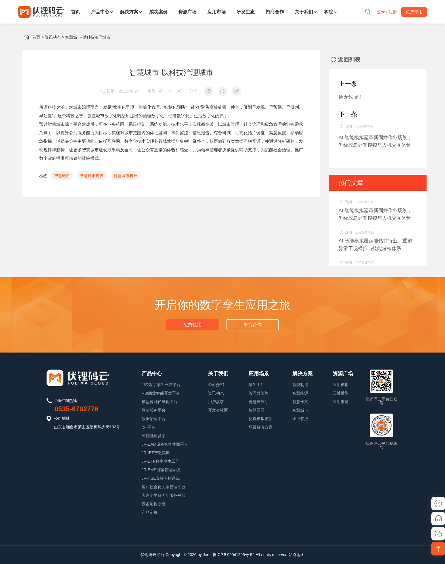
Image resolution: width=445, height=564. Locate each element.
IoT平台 (148, 427)
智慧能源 (300, 393)
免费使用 (192, 324)
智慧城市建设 (94, 149)
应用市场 (216, 11)
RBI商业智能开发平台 (161, 393)
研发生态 (245, 11)
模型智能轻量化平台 (159, 401)
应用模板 (341, 384)
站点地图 (297, 554)
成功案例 (158, 11)
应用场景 (259, 373)
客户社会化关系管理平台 (163, 487)
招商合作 (275, 11)
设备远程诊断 (153, 504)
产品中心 (100, 11)
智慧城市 (56, 124)
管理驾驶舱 (258, 393)
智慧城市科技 (125, 175)
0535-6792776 (76, 409)
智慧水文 (300, 401)
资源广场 (187, 11)
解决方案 (129, 11)
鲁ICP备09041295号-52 (234, 554)
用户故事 (216, 401)
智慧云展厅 (258, 401)
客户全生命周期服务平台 (163, 495)
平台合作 (253, 324)
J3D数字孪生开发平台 (161, 384)
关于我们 (304, 11)
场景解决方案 (260, 427)
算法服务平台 (153, 410)
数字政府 (47, 158)
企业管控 (300, 418)
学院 (328, 11)
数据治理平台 (153, 418)
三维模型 (341, 393)
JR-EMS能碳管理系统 (161, 469)
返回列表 (345, 59)
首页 (75, 11)
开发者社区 (218, 410)
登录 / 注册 (386, 11)
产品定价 (150, 512)
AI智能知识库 (153, 435)
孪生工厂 (257, 384)
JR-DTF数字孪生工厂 (160, 461)
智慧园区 (257, 410)
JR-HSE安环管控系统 (161, 478)
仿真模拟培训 (260, 418)
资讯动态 (53, 37)
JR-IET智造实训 (156, 452)
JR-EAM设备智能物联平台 (165, 444)
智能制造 (300, 384)
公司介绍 (216, 384)
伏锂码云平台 (152, 554)
